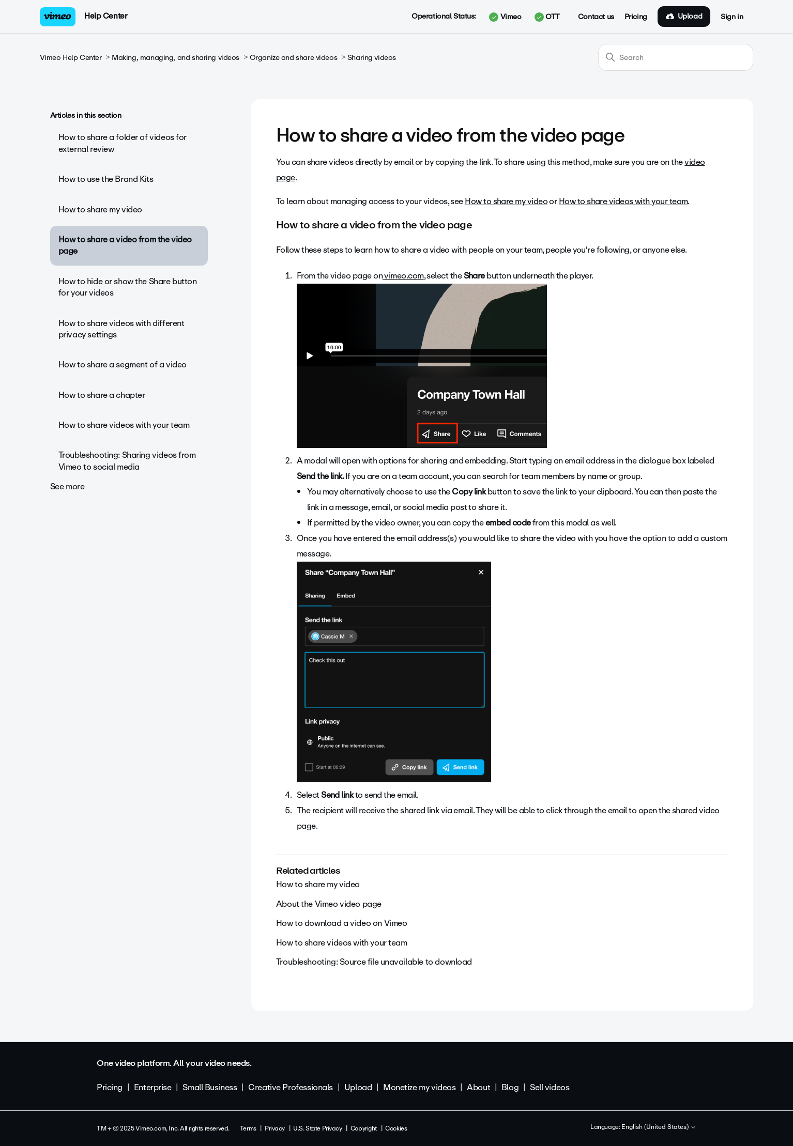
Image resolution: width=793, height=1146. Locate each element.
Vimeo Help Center (71, 58)
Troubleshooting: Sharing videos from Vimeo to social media (127, 460)
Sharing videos (371, 58)
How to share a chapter (101, 395)
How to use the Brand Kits (106, 179)
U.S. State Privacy (317, 1128)
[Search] (676, 57)
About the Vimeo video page (329, 904)
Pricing (635, 17)
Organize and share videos (294, 58)
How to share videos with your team (124, 425)
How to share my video (100, 209)
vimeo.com (403, 276)
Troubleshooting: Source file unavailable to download (374, 962)
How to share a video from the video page (125, 245)
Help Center (105, 16)
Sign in (732, 17)
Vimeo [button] (505, 17)
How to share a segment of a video (122, 364)
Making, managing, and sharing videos (175, 58)
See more (67, 486)
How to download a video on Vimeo (341, 923)
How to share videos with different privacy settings (121, 329)
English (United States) (658, 1127)
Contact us (596, 17)
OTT (547, 17)
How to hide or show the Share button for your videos (127, 287)
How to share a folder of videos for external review (122, 143)
